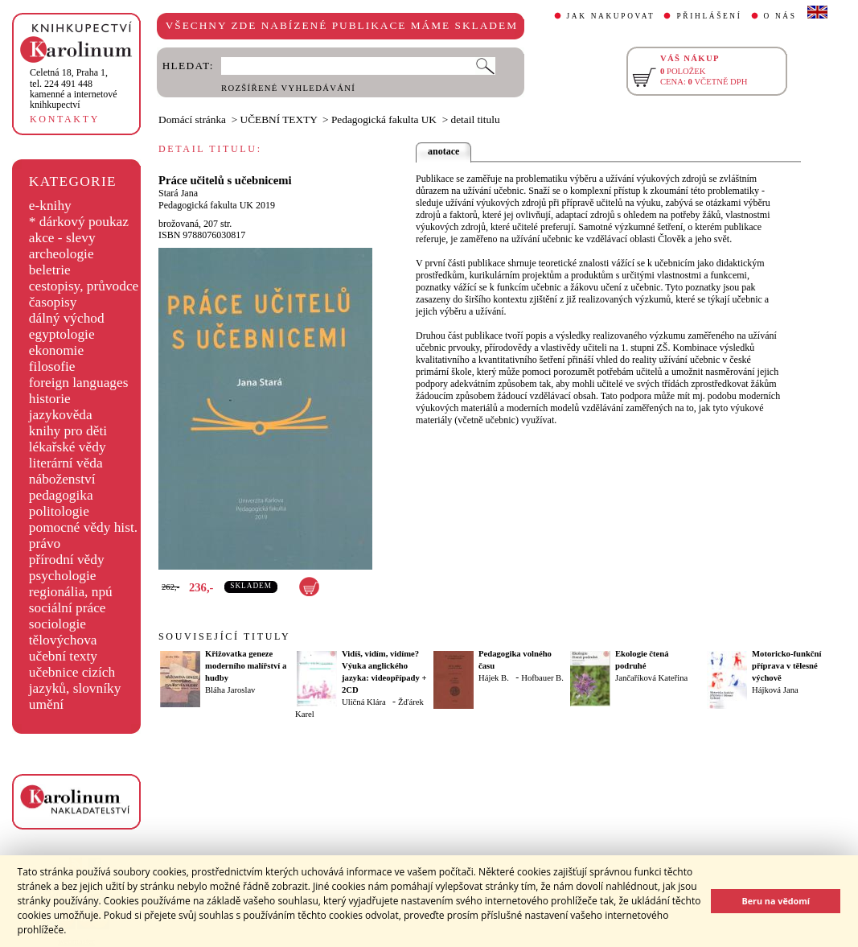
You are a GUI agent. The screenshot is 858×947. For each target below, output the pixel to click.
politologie (59, 511)
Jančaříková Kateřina (651, 677)
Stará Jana (178, 193)
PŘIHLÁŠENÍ (708, 16)
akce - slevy (62, 237)
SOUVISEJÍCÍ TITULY (224, 636)
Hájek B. (493, 677)
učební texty (63, 656)
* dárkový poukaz (79, 221)
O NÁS (780, 16)
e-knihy (50, 205)
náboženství (62, 479)
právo (44, 543)
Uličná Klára (364, 702)
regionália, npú (71, 591)
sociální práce (67, 608)
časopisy (53, 302)
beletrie (50, 270)
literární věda (66, 463)
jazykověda (60, 414)
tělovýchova (63, 640)
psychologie (62, 575)
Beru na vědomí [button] (775, 901)
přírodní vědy (67, 559)
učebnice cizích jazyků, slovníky (75, 680)
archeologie (61, 253)
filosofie (52, 366)
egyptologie (62, 334)
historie (50, 398)
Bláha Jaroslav (230, 690)
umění (46, 704)
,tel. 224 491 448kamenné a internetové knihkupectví (73, 88)
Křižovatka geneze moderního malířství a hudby (245, 665)
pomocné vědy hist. (83, 527)
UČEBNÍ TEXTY (279, 119)
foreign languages (79, 382)
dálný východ (67, 318)
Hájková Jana (775, 690)
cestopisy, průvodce (84, 286)
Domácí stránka (192, 119)
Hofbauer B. (542, 677)
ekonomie (56, 350)
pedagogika (61, 495)
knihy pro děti (68, 431)
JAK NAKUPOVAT (611, 16)
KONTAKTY (65, 119)
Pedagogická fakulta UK (384, 119)
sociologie (57, 624)
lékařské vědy (67, 447)
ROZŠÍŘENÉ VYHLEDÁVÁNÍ (288, 88)
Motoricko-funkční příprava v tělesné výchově (786, 665)
